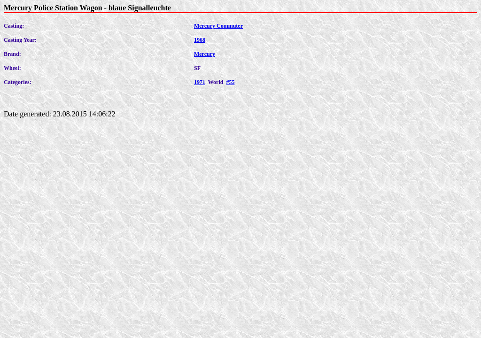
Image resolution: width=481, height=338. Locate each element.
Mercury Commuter (218, 26)
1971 (199, 82)
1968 (199, 40)
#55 (230, 82)
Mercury (204, 54)
